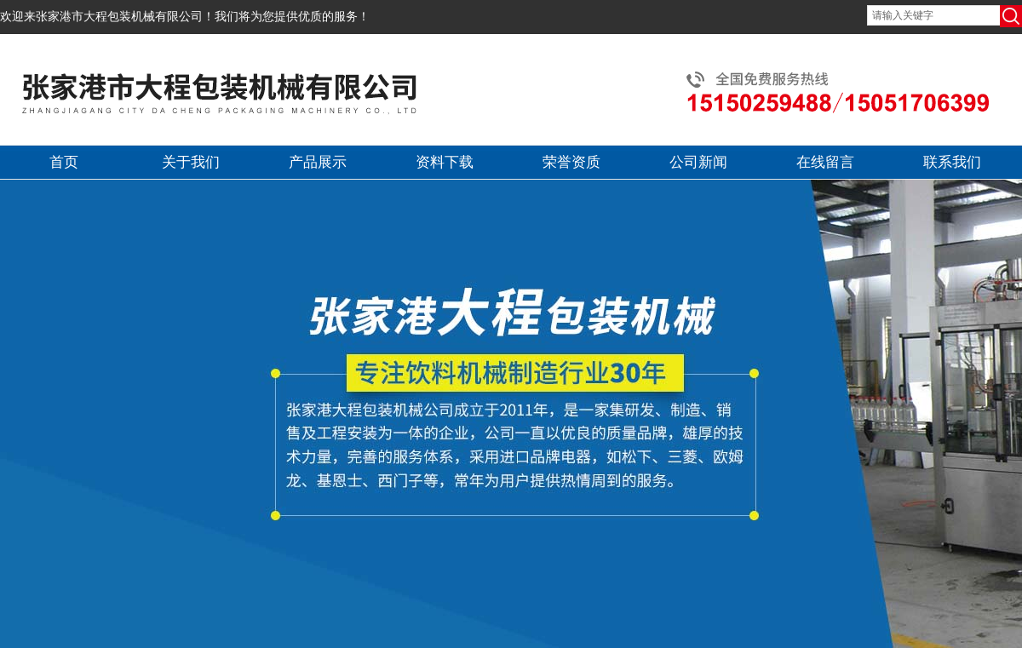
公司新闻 (698, 162)
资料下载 (445, 162)
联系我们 (952, 162)
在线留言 (825, 162)
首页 (63, 162)
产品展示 (318, 162)
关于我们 (191, 162)
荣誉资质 (571, 162)
